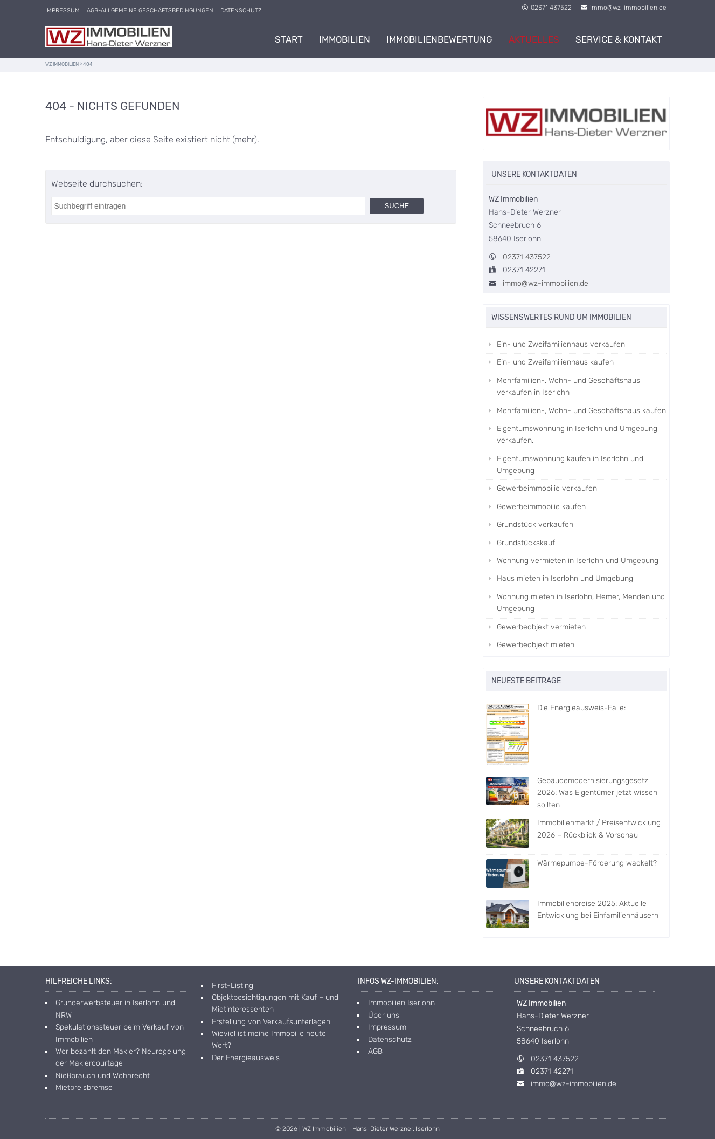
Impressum (62, 10)
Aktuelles (534, 39)
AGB (375, 1051)
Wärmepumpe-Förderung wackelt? (571, 864)
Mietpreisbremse (84, 1087)
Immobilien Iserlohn (401, 1002)
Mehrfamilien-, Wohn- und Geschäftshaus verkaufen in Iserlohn (568, 386)
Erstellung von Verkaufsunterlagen (271, 1021)
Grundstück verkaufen (535, 524)
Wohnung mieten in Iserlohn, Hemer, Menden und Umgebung (581, 602)
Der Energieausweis (246, 1057)
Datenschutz (240, 10)
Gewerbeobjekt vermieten (541, 627)
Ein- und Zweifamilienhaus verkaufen (561, 344)
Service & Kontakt (618, 39)
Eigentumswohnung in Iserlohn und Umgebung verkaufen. (577, 434)
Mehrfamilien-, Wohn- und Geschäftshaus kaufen (581, 410)
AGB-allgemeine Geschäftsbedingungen (150, 10)
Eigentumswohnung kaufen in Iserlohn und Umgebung (570, 464)
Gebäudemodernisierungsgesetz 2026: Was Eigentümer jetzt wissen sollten (571, 792)
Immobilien (344, 39)
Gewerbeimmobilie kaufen (541, 506)
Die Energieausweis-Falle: (556, 708)
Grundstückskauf (526, 542)
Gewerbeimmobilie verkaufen (547, 488)
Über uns (383, 1015)
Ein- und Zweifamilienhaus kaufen (555, 362)
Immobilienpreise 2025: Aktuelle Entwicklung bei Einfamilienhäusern (572, 910)
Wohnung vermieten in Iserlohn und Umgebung (577, 560)
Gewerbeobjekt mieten (535, 644)
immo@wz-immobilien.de (624, 7)
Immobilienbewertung (439, 39)
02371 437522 (547, 7)
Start (289, 39)
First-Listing (232, 985)
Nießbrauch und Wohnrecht (102, 1075)
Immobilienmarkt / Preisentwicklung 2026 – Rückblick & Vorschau (573, 829)
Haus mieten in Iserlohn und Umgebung (565, 578)
